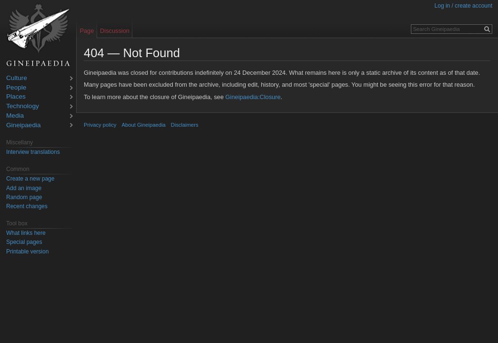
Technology (22, 106)
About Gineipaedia (144, 125)
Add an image (23, 188)
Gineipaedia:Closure (252, 97)
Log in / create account (463, 5)
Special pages (24, 242)
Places (16, 97)
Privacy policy (100, 125)
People (16, 88)
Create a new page (30, 178)
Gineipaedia (23, 125)
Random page (24, 197)
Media (15, 116)
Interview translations (33, 152)
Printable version (27, 251)
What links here (26, 233)
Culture (16, 78)
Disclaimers (185, 125)
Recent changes (27, 206)
